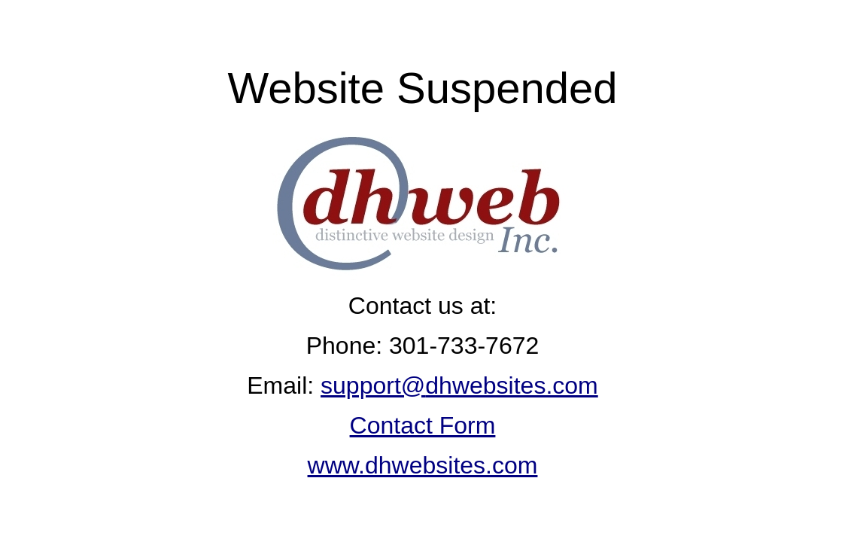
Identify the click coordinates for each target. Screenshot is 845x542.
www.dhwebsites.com (423, 465)
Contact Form (423, 425)
